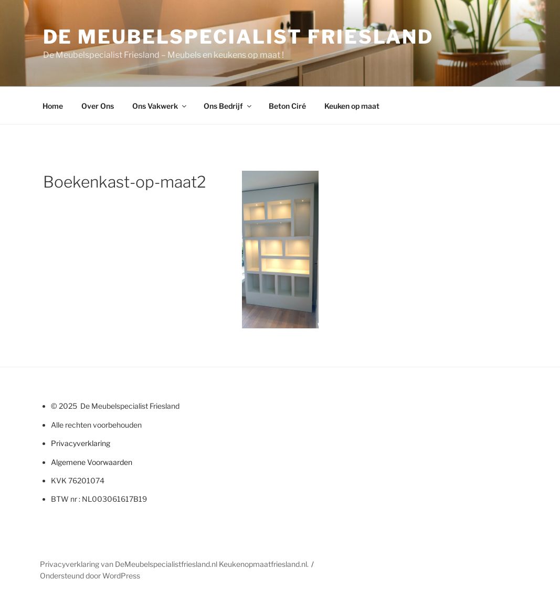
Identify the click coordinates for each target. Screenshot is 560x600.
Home (53, 105)
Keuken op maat (351, 105)
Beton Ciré (287, 105)
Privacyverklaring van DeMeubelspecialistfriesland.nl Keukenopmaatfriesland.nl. (174, 564)
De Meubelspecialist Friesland (238, 36)
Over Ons (97, 105)
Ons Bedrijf (228, 105)
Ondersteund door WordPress (90, 575)
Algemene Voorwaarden (91, 462)
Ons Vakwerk (160, 105)
